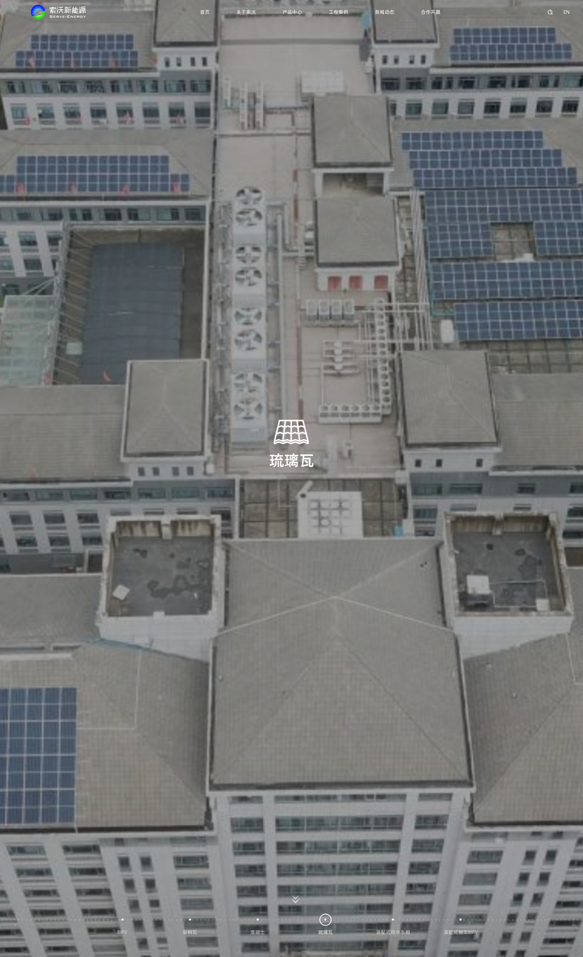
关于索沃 (246, 12)
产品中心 (292, 12)
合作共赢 (430, 12)
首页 (205, 12)
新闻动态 (384, 12)
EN (567, 12)
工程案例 (338, 12)
